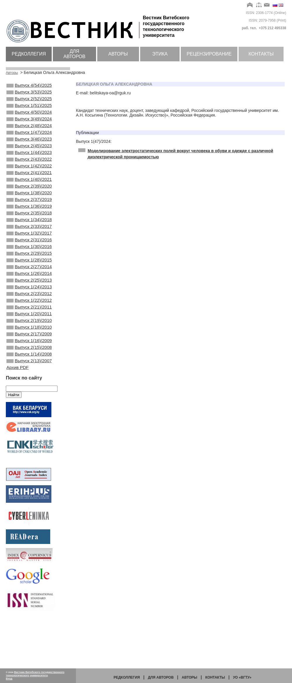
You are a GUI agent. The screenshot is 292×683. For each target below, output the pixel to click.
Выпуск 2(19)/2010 (29, 362)
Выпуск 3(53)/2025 (29, 94)
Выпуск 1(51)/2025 (29, 109)
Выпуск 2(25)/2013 (29, 314)
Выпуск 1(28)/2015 (29, 291)
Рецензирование (209, 53)
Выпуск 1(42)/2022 (29, 180)
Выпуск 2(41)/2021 (29, 188)
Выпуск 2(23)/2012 (29, 330)
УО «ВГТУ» (242, 677)
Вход (9, 678)
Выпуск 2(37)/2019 (29, 220)
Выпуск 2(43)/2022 (29, 172)
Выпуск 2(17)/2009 (29, 378)
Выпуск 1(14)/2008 (29, 401)
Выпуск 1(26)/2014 (29, 307)
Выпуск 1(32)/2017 (29, 259)
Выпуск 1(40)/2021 (29, 196)
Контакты (261, 53)
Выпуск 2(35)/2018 (29, 236)
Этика (160, 53)
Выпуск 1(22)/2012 (29, 338)
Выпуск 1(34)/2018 (29, 243)
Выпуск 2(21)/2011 (29, 346)
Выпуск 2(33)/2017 (29, 251)
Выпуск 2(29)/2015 (29, 283)
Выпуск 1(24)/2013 (29, 322)
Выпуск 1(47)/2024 (29, 141)
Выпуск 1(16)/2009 (29, 385)
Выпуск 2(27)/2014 (29, 299)
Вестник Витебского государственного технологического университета (35, 674)
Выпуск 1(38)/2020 (29, 212)
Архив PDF (17, 416)
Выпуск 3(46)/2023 (29, 149)
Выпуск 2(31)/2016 (29, 267)
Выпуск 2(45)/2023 (29, 157)
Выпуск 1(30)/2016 (29, 275)
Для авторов (74, 54)
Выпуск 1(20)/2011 (29, 354)
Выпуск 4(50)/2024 (29, 117)
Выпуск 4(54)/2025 (29, 86)
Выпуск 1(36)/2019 (29, 228)
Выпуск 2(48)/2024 (29, 133)
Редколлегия (29, 53)
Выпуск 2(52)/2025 (29, 101)
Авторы (118, 53)
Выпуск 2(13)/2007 (29, 409)
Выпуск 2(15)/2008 (29, 393)
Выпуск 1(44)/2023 (29, 165)
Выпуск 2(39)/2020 (29, 204)
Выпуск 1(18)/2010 (29, 370)
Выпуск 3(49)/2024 (29, 125)
